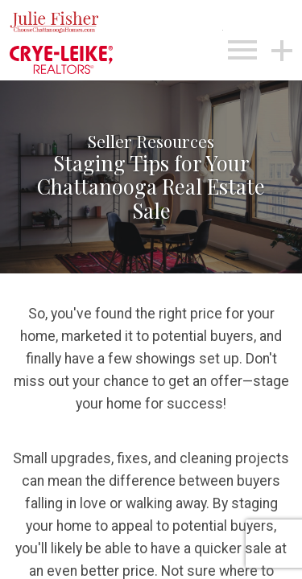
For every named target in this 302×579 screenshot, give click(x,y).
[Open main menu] (242, 50)
